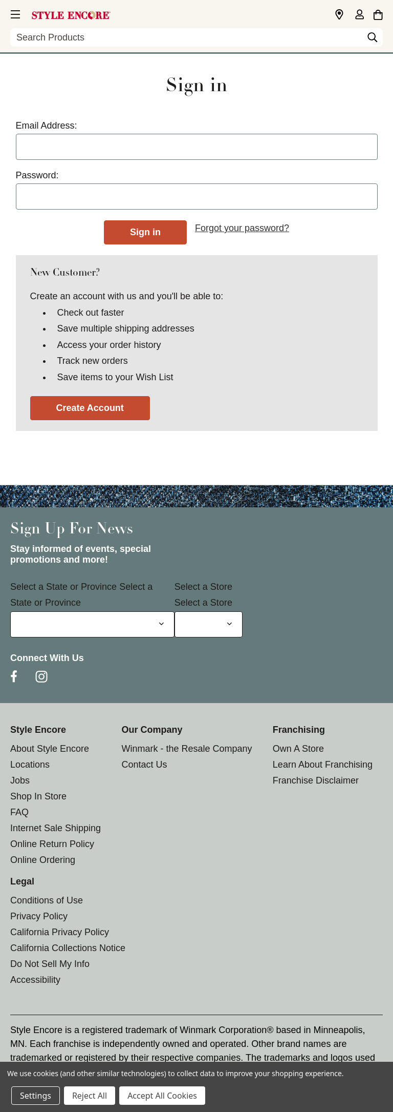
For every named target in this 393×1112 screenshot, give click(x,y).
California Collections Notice (67, 948)
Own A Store (298, 749)
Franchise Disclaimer (316, 780)
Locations (30, 764)
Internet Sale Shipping (55, 828)
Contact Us (144, 764)
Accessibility (35, 980)
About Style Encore (49, 749)
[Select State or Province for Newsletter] (92, 624)
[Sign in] (359, 15)
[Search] (372, 40)
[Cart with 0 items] (378, 13)
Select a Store (203, 587)
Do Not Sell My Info (50, 964)
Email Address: (46, 125)
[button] (14, 13)
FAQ (19, 812)
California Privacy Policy (59, 932)
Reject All (89, 1095)
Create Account (90, 408)
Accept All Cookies (162, 1095)
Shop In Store (38, 796)
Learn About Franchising (323, 764)
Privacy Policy (39, 916)
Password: (37, 175)
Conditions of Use (46, 900)
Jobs (20, 780)
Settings (35, 1095)
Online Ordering (42, 860)
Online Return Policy (52, 844)
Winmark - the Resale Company (186, 749)
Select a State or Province (63, 587)
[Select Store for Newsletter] (208, 624)
